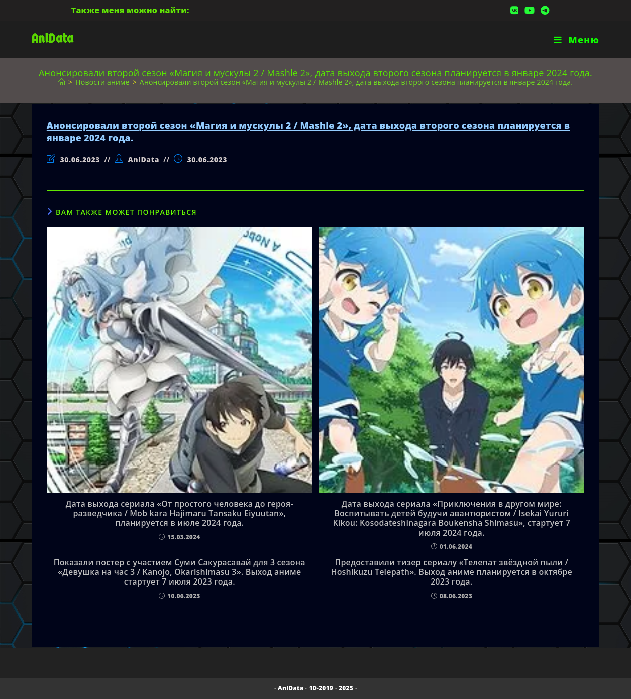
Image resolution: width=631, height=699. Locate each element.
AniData (52, 38)
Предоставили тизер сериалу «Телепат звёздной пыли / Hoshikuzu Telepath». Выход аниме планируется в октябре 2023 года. (451, 572)
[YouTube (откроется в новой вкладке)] (529, 10)
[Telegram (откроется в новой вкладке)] (543, 10)
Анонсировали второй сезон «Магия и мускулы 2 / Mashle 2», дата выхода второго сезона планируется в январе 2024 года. (356, 82)
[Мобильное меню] (576, 40)
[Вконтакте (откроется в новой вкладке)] (514, 10)
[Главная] (61, 82)
